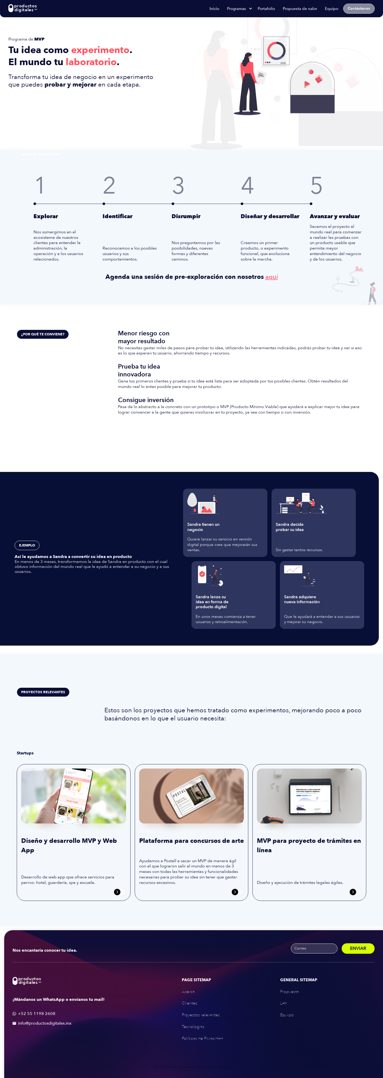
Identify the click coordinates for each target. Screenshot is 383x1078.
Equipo (331, 8)
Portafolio (266, 8)
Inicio (214, 8)
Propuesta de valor (300, 8)
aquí (271, 277)
